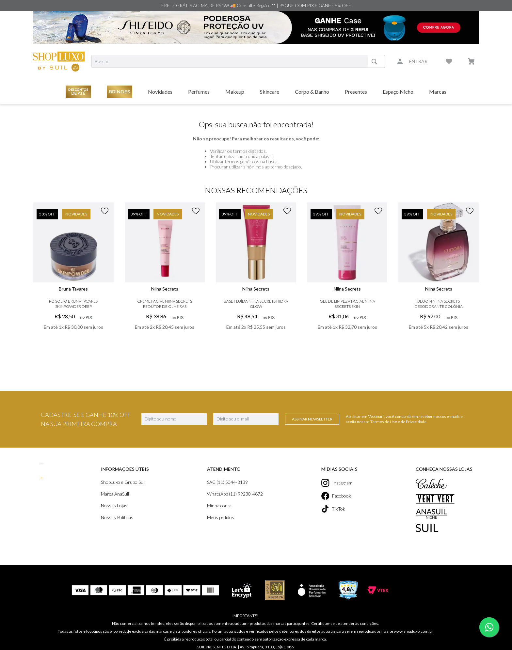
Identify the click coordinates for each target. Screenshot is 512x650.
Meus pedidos (220, 517)
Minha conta (219, 505)
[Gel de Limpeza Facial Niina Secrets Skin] (347, 276)
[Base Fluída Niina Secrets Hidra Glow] (256, 276)
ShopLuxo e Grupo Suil (123, 482)
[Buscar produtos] (375, 61)
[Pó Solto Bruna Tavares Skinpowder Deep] (73, 276)
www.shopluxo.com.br (413, 631)
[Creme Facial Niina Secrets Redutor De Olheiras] (164, 276)
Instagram (336, 483)
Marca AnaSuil (115, 494)
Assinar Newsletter (312, 419)
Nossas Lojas (114, 505)
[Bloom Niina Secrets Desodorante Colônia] (438, 276)
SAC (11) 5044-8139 (227, 482)
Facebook (336, 496)
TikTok (333, 509)
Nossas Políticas (117, 517)
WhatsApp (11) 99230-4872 (235, 494)
